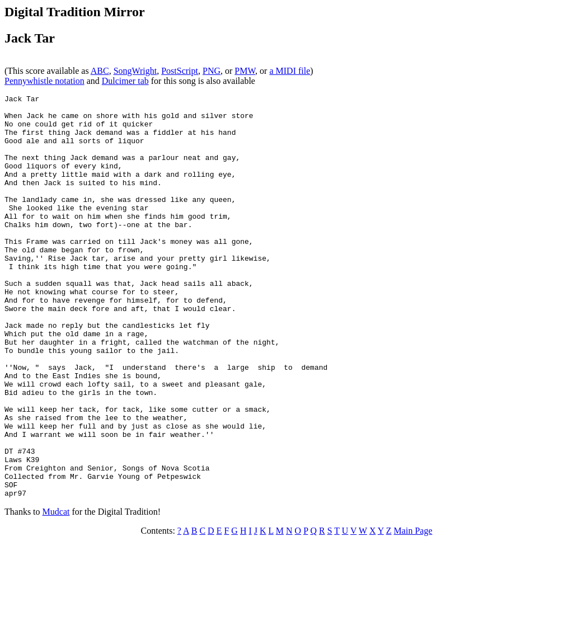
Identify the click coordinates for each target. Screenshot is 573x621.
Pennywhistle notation (44, 81)
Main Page (413, 611)
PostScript (179, 71)
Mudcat (56, 592)
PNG (211, 71)
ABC (100, 71)
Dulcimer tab (125, 81)
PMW (244, 71)
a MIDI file (289, 71)
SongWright (135, 71)
